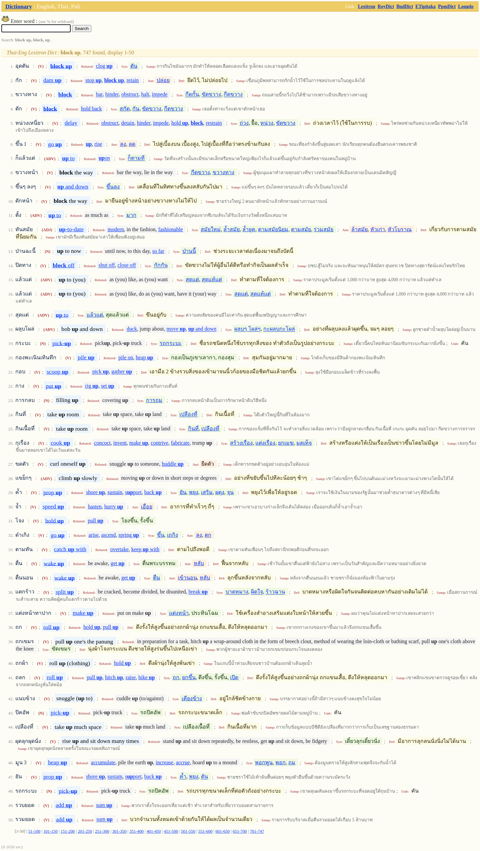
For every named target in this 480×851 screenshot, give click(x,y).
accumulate (103, 762)
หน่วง (266, 123)
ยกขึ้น (189, 677)
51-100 (34, 831)
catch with (70, 549)
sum (104, 805)
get (117, 563)
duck (132, 329)
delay (71, 122)
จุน (230, 492)
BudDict (404, 6)
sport (133, 492)
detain (127, 123)
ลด (132, 144)
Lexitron (366, 6)
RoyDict (386, 6)
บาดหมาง (237, 592)
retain (133, 80)
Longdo (465, 6)
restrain (214, 123)
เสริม (207, 492)
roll (51, 626)
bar (99, 94)
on (104, 158)
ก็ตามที (136, 158)
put (53, 385)
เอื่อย (146, 506)
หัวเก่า (377, 229)
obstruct (130, 94)
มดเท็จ (304, 443)
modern (116, 229)
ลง (123, 144)
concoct (102, 443)
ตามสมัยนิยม (273, 229)
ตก (208, 535)
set (107, 386)
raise (131, 677)
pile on (125, 357)
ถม (291, 762)
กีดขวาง (233, 94)
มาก (131, 215)
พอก (280, 762)
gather (121, 372)
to (68, 158)
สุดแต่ (192, 279)
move (175, 329)
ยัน (183, 492)
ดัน (204, 777)
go (55, 143)
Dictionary (18, 6)
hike (146, 677)
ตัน (133, 66)
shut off (107, 265)
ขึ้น (160, 535)
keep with (145, 549)
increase (164, 762)
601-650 (222, 831)
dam (52, 80)
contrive (159, 443)
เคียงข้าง (192, 698)
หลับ (199, 563)
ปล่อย (163, 80)
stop (93, 80)
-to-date (71, 229)
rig (91, 386)
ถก (176, 677)
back (153, 492)
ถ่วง (244, 123)
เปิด (234, 677)
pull (95, 520)
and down (72, 186)
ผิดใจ (257, 592)
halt (145, 94)
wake (54, 563)
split (65, 591)
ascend (108, 535)
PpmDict (447, 6)
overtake (119, 549)
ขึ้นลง (113, 186)
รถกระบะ (171, 343)
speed (53, 506)
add (64, 805)
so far (158, 251)
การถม (154, 400)
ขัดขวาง (211, 94)
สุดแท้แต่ (212, 279)
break (198, 592)
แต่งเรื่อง (265, 443)
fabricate (180, 443)
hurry (113, 506)
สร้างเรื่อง (241, 443)
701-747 (257, 831)
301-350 (119, 831)
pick (100, 372)
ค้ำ (183, 777)
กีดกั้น (192, 94)
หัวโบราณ (400, 229)
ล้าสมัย (359, 229)
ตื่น (156, 577)
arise (93, 535)
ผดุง (219, 492)
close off (127, 265)
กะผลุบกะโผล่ (279, 329)
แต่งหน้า (179, 613)
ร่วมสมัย (323, 229)
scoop (57, 371)
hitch (114, 677)
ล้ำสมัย (231, 229)
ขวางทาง (223, 172)
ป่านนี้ (189, 251)
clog (104, 66)
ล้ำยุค (248, 229)
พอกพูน (264, 762)
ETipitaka (425, 6)
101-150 (50, 831)
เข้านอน (187, 577)
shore (95, 492)
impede (160, 94)
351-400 (136, 831)
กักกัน (161, 265)
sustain (115, 492)
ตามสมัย (301, 229)
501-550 (188, 831)
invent (120, 443)
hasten (95, 506)
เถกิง (172, 535)
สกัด (125, 108)
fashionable (170, 229)
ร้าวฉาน (275, 592)
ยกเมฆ (286, 443)
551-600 (205, 831)
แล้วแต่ (95, 315)
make (138, 443)
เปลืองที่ (188, 414)
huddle (172, 464)
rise (98, 144)
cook (60, 442)
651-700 (240, 831)
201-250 (85, 831)
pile (86, 357)
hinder (112, 94)
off (64, 265)
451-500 (171, 831)
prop (52, 492)
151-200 (68, 831)
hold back (91, 108)
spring (128, 535)
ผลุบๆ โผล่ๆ (247, 329)
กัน (135, 108)
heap (144, 357)
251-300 (102, 831)
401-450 (154, 831)
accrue (183, 762)
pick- (61, 343)
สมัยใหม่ (211, 229)
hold (179, 123)
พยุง (193, 492)
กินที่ (193, 428)
